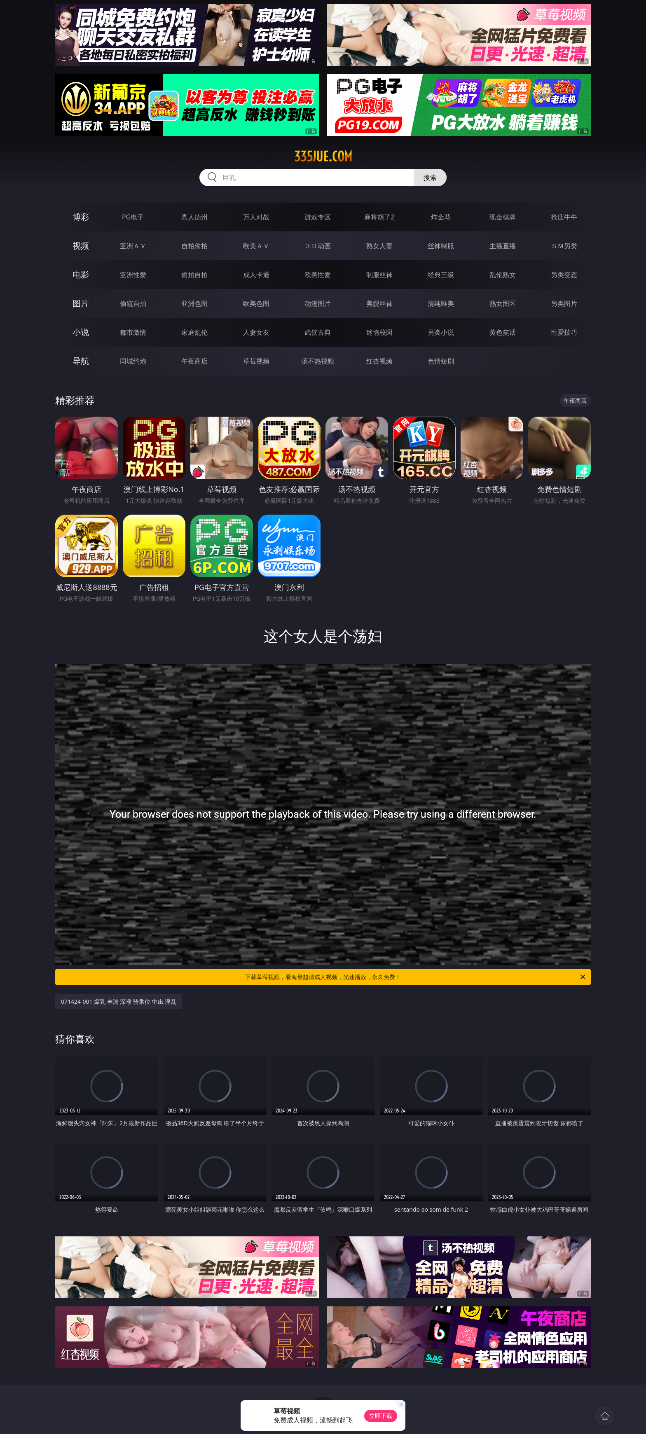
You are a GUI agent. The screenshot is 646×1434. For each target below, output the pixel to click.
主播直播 (502, 245)
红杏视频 (379, 361)
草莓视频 (256, 361)
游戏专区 (317, 217)
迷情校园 (379, 332)
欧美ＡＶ (256, 245)
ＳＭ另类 (564, 245)
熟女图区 (502, 303)
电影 (81, 274)
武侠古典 (317, 332)
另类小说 (441, 332)
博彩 (81, 216)
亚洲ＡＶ (133, 245)
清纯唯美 (441, 303)
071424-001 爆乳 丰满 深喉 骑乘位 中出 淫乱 (118, 1001)
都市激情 (133, 332)
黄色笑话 (502, 332)
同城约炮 (133, 361)
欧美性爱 (317, 274)
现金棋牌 (502, 217)
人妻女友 (256, 332)
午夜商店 (194, 361)
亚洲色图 (194, 303)
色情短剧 (441, 361)
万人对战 (256, 217)
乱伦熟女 (502, 274)
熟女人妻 (379, 245)
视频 (81, 245)
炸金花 (441, 217)
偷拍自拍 (194, 274)
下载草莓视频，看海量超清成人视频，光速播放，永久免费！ (416, 977)
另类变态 (564, 274)
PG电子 (133, 217)
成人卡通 (256, 274)
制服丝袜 (379, 274)
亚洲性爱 (133, 274)
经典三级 (441, 274)
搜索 (430, 177)
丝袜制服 (441, 245)
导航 (81, 360)
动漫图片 (317, 303)
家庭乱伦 (194, 332)
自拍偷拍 (194, 245)
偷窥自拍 (133, 303)
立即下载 (380, 1416)
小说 (81, 332)
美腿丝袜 (379, 303)
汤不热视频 (317, 361)
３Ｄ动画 (317, 245)
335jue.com (323, 156)
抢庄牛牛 (564, 217)
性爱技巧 (564, 332)
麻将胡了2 (379, 217)
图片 (81, 303)
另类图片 (564, 303)
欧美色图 (256, 303)
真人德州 (194, 217)
